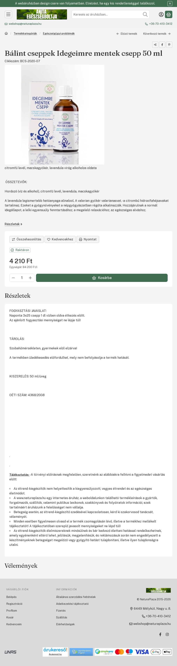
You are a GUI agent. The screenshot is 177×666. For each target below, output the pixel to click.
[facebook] (162, 45)
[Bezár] (169, 3)
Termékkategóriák (25, 33)
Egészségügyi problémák (59, 33)
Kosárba (101, 278)
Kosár (10, 617)
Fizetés (61, 610)
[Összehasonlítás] (26, 239)
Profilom (11, 610)
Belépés (11, 597)
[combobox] (111, 14)
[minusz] (13, 277)
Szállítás (61, 617)
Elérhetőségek (65, 624)
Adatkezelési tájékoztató (72, 603)
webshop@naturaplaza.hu (25, 23)
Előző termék (126, 33)
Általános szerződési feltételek (76, 597)
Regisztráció (14, 603)
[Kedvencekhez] (60, 239)
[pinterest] (169, 45)
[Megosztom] (155, 45)
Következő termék (157, 33)
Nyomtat (88, 239)
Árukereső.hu (55, 654)
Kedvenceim (14, 624)
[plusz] (30, 277)
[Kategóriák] (8, 14)
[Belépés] (161, 14)
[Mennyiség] (22, 277)
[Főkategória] (6, 34)
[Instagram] (167, 634)
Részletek (13, 224)
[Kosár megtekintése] (168, 14)
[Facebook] (160, 634)
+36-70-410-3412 (160, 23)
